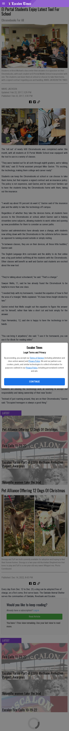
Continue (34, 381)
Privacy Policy (34, 361)
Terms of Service (37, 358)
